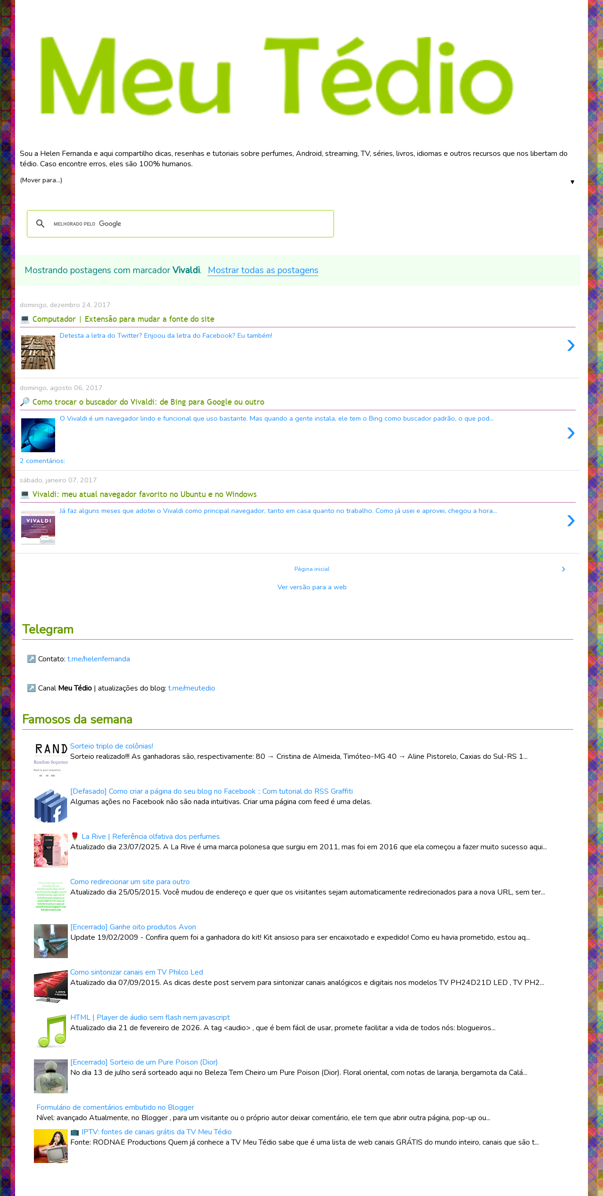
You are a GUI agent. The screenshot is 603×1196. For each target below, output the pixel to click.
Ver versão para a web (312, 587)
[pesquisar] (179, 223)
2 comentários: (42, 460)
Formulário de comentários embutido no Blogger (115, 1107)
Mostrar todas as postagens (263, 270)
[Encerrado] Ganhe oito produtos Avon (133, 927)
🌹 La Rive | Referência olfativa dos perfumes (145, 836)
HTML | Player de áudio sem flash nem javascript (150, 1017)
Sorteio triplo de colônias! (111, 746)
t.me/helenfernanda (98, 659)
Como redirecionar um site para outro (130, 882)
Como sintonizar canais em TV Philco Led (136, 972)
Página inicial (312, 569)
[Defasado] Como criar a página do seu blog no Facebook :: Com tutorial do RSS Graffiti (211, 791)
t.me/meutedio (191, 688)
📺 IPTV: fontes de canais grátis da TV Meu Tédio (151, 1132)
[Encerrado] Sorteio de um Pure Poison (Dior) (144, 1062)
